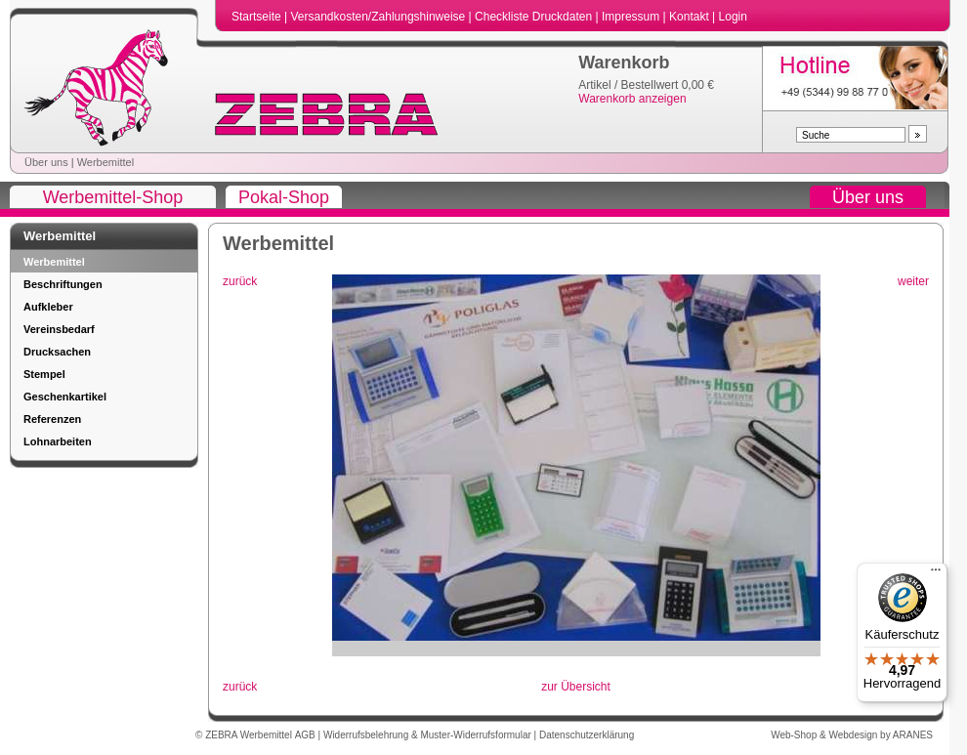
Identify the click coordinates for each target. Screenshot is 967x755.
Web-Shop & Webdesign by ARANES (852, 735)
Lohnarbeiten (57, 441)
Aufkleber (48, 307)
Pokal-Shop (283, 197)
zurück (240, 281)
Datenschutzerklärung (586, 735)
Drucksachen (57, 351)
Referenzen (52, 419)
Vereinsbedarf (59, 329)
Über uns (46, 162)
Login (733, 16)
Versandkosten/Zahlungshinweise (379, 16)
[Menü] (935, 574)
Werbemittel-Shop (113, 197)
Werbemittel (105, 162)
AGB (306, 735)
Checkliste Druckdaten (535, 16)
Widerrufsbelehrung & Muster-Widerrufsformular (428, 735)
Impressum (632, 16)
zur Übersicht (575, 686)
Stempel (44, 374)
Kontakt (690, 16)
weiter (913, 281)
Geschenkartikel (64, 396)
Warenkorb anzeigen (632, 98)
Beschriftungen (63, 284)
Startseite (257, 16)
